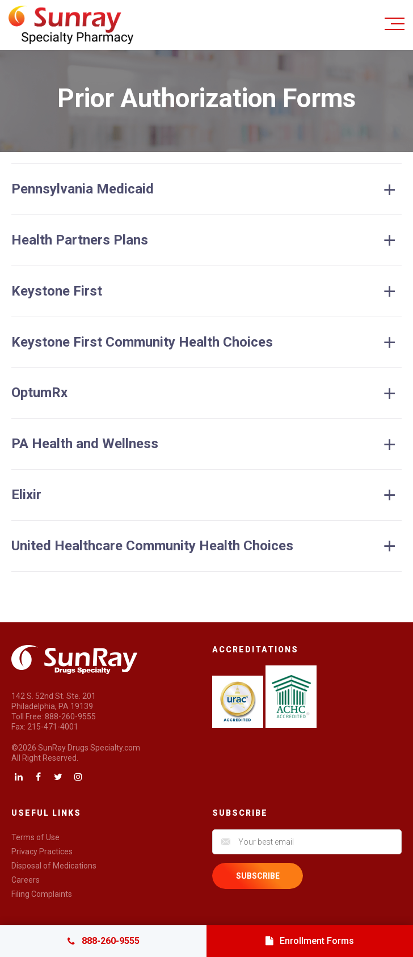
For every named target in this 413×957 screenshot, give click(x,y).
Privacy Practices (42, 851)
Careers (25, 879)
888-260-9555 (104, 940)
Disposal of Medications (53, 865)
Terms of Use (35, 837)
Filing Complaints (41, 894)
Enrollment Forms (310, 940)
